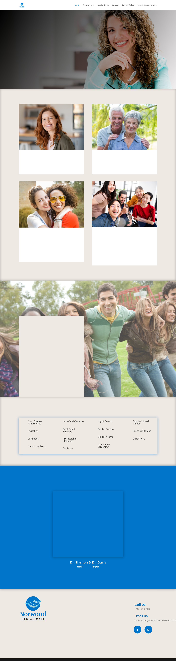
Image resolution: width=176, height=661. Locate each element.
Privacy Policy (128, 5)
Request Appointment (147, 5)
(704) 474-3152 (142, 609)
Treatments (88, 5)
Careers (115, 5)
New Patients (103, 5)
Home (76, 5)
